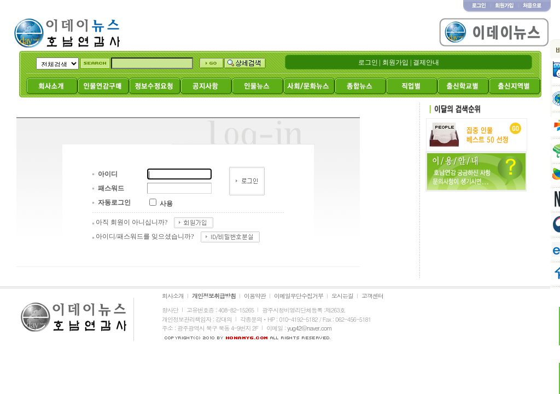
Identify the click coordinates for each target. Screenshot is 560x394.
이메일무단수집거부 (298, 296)
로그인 (368, 62)
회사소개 (173, 296)
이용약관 (255, 296)
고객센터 (372, 296)
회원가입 (395, 62)
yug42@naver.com (309, 328)
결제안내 (426, 62)
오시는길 (342, 296)
